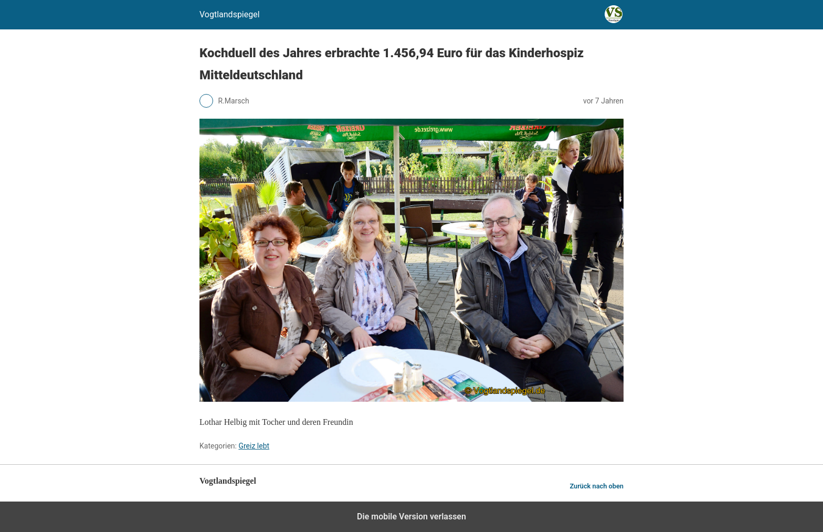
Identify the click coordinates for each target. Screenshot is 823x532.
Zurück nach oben (596, 486)
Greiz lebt (253, 446)
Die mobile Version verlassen (411, 516)
